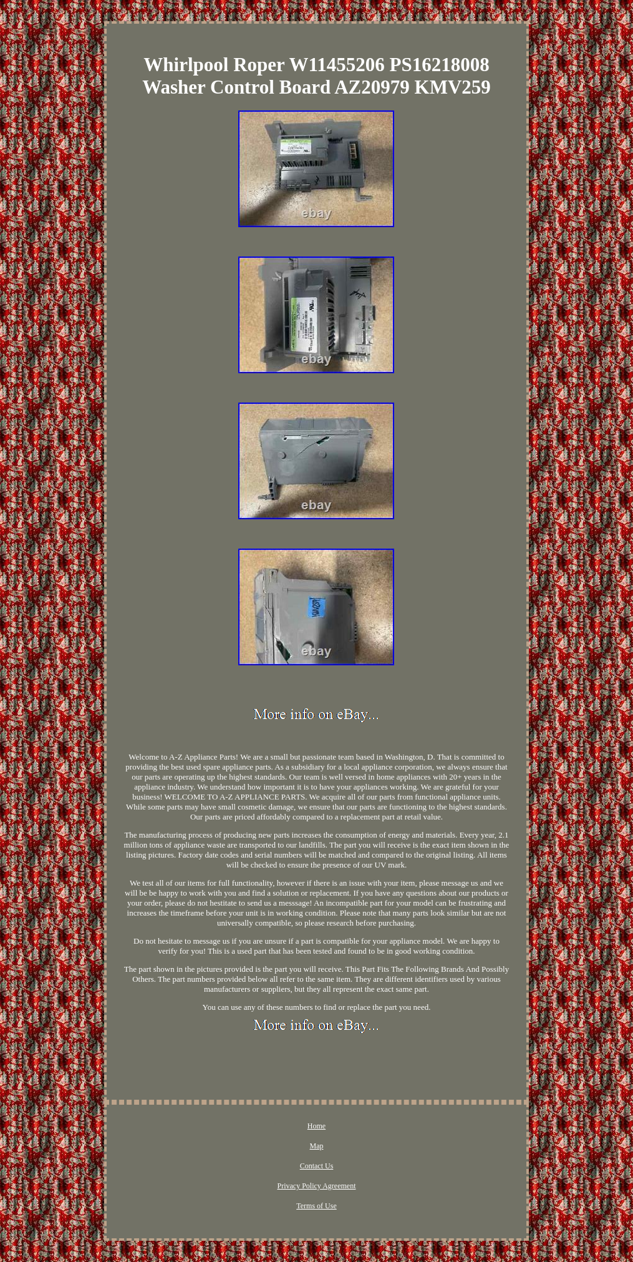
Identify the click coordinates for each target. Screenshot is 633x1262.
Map (316, 1146)
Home (316, 1126)
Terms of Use (316, 1205)
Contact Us (317, 1166)
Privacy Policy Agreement (317, 1185)
